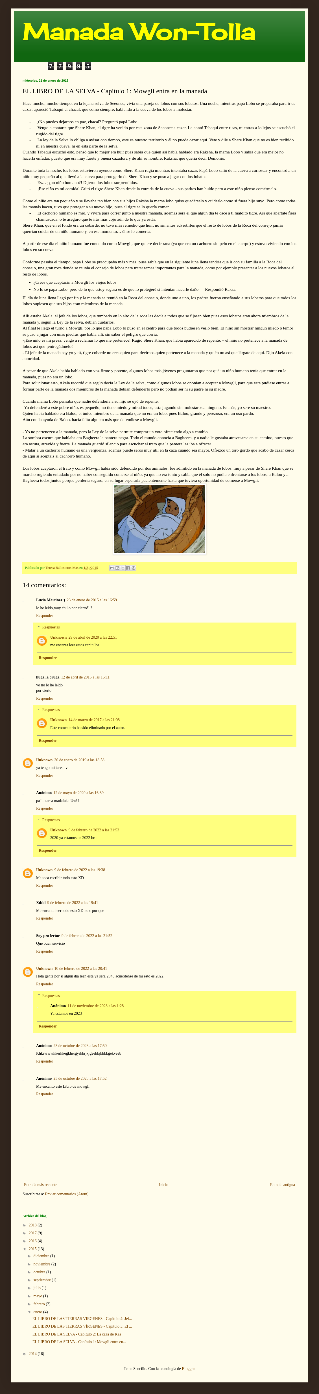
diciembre (41, 1256)
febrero (39, 1304)
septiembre (42, 1280)
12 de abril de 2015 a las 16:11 (85, 677)
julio (37, 1288)
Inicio (163, 1185)
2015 (33, 1249)
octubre (39, 1272)
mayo (38, 1296)
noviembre (42, 1264)
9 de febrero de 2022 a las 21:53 (93, 830)
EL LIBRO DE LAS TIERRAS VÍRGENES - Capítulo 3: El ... (82, 1326)
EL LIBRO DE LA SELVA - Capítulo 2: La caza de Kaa (76, 1334)
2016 (33, 1241)
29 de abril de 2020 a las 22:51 (92, 637)
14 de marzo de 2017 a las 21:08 (94, 720)
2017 (33, 1233)
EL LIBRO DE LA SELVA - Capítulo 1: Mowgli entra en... (79, 1342)
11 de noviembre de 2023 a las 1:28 (95, 1006)
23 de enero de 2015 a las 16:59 (92, 600)
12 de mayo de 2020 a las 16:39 (78, 793)
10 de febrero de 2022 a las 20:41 (80, 968)
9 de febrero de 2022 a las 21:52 (87, 936)
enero (38, 1312)
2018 (33, 1225)
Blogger (188, 1369)
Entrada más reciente (40, 1185)
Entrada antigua (282, 1185)
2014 (33, 1354)
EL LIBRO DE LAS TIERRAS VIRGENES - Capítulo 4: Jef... (82, 1319)
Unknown (58, 637)
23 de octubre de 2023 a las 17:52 (80, 1078)
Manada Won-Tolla (139, 31)
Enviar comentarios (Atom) (66, 1194)
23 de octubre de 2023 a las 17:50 (80, 1046)
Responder (44, 615)
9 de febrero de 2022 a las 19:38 (79, 870)
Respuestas (51, 627)
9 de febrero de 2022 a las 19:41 (72, 903)
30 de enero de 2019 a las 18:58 (79, 760)
